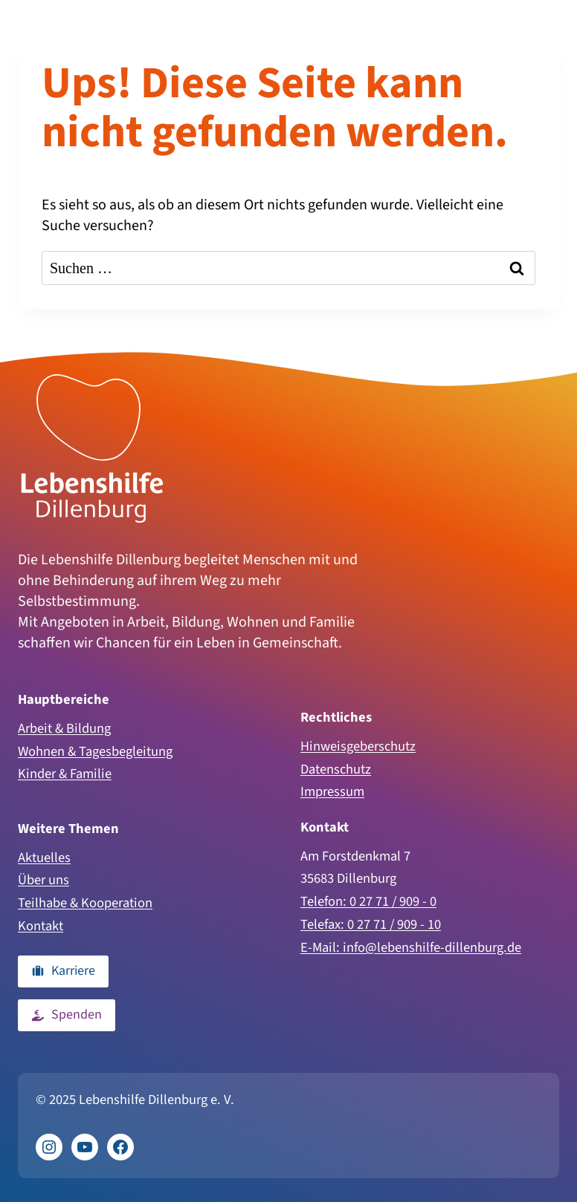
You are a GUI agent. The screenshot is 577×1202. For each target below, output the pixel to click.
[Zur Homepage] (92, 448)
